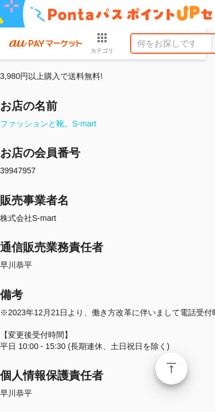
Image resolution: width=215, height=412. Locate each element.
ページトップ (171, 368)
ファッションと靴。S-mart (48, 123)
